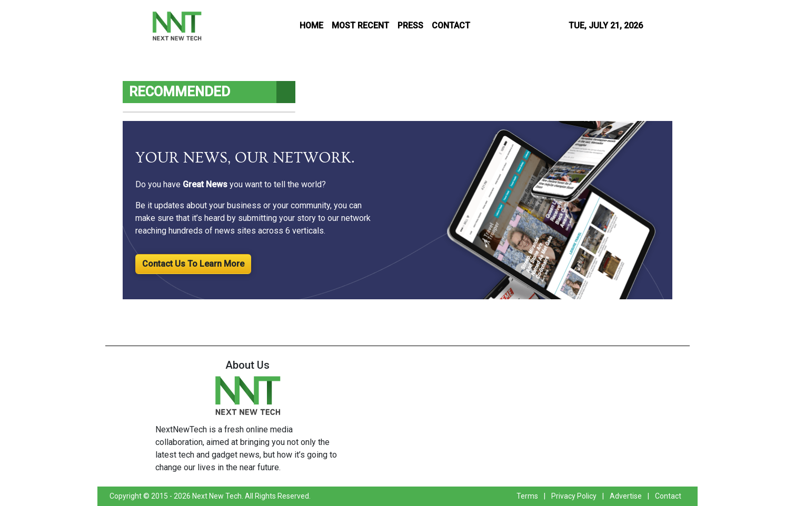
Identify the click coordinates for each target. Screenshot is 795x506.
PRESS (410, 26)
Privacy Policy (574, 496)
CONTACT (451, 26)
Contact (668, 496)
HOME (311, 26)
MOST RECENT (360, 26)
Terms (527, 496)
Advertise (626, 496)
